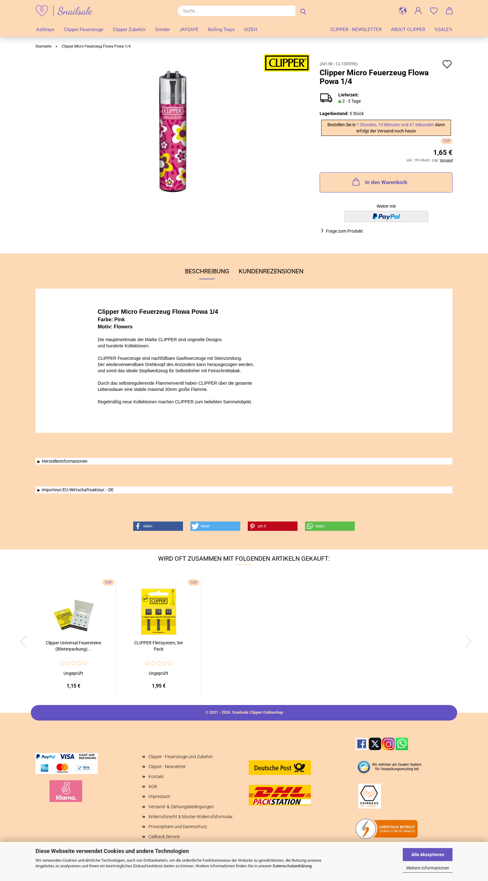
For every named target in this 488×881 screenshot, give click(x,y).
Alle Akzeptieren (427, 854)
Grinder (162, 29)
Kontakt (156, 776)
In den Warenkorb (379, 182)
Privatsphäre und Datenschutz (177, 826)
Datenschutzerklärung (292, 866)
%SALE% (443, 29)
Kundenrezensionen (271, 271)
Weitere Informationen (427, 867)
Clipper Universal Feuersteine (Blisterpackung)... (73, 645)
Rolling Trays (221, 29)
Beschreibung (207, 271)
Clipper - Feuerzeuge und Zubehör (180, 756)
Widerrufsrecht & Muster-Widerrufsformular (190, 816)
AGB (152, 786)
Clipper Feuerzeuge (83, 29)
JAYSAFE (189, 29)
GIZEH (250, 29)
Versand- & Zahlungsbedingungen (181, 806)
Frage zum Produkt (344, 231)
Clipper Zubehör (129, 29)
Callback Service (164, 836)
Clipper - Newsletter (356, 29)
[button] (403, 11)
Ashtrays (45, 29)
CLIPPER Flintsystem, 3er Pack (158, 645)
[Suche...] (303, 11)
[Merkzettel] (434, 11)
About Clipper (408, 29)
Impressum (159, 796)
